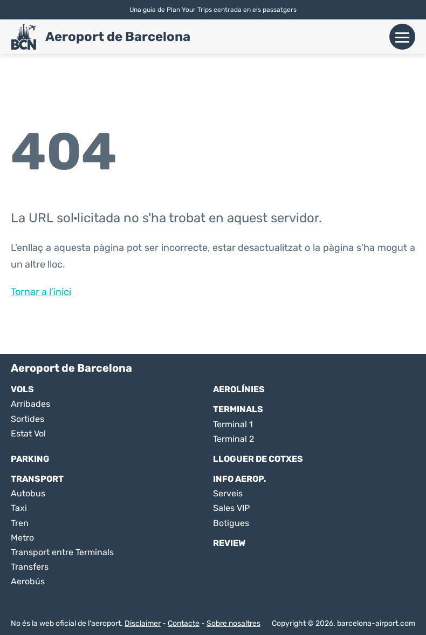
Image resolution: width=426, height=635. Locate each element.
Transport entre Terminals (62, 552)
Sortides (27, 419)
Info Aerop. (239, 479)
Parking (30, 459)
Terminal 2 (233, 439)
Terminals (238, 409)
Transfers (30, 567)
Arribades (30, 404)
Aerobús (28, 581)
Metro (22, 537)
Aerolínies (239, 389)
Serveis (228, 493)
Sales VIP (231, 508)
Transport (37, 479)
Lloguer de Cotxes (258, 459)
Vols (22, 389)
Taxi (19, 508)
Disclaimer (143, 623)
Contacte (184, 623)
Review (229, 543)
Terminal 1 (233, 424)
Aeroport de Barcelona (117, 36)
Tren (20, 523)
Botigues (231, 523)
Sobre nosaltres (233, 623)
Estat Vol (28, 433)
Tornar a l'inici (41, 292)
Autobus (28, 493)
